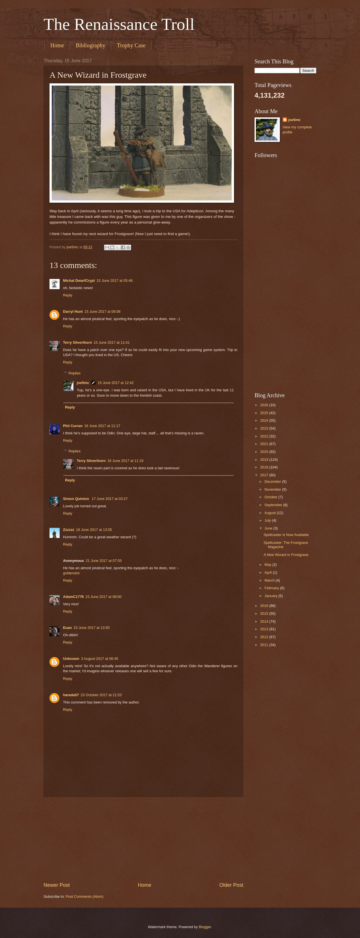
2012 (264, 637)
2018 (264, 467)
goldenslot (71, 573)
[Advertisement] (143, 839)
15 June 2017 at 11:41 (112, 342)
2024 (264, 420)
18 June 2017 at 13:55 (94, 530)
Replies (75, 373)
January (271, 596)
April (268, 572)
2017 (264, 475)
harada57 (71, 695)
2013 (264, 629)
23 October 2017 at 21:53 (101, 695)
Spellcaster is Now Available (286, 535)
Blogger (205, 927)
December (273, 481)
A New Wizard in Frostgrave (286, 555)
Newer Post (57, 885)
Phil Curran (72, 426)
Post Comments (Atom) (85, 896)
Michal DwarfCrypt (79, 280)
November (273, 489)
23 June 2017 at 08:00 (104, 597)
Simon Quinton (76, 499)
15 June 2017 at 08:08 (102, 311)
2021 (264, 444)
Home (57, 45)
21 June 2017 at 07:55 (104, 561)
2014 (264, 621)
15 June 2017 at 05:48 (114, 280)
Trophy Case (131, 45)
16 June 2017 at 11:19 (125, 461)
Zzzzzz (68, 530)
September (273, 505)
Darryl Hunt (73, 311)
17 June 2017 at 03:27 (110, 499)
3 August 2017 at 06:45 (99, 658)
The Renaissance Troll (119, 24)
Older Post (231, 885)
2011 (264, 645)
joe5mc (83, 383)
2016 (264, 606)
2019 (264, 459)
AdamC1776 (73, 597)
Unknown (71, 658)
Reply (67, 295)
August (270, 513)
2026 (264, 405)
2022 (264, 436)
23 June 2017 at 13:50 (91, 628)
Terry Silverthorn (77, 342)
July (268, 520)
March (269, 580)
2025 (264, 413)
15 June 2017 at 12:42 (116, 383)
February (272, 588)
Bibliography (90, 45)
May (268, 564)
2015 (264, 613)
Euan (67, 628)
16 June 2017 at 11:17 (102, 426)
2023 (264, 428)
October (271, 497)
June (268, 528)
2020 (264, 452)
